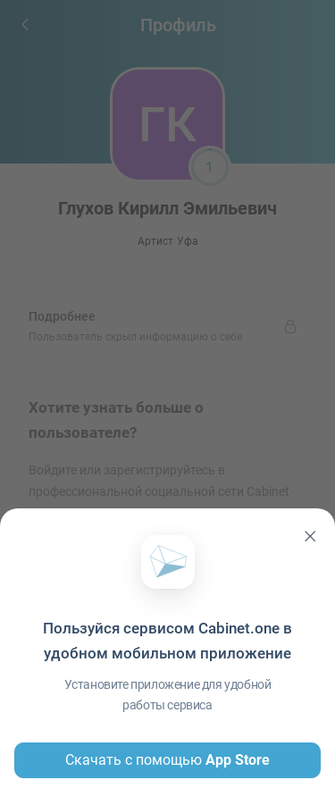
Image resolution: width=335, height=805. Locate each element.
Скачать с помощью (167, 760)
